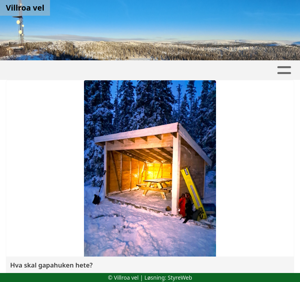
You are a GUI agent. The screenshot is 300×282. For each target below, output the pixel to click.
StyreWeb (180, 277)
